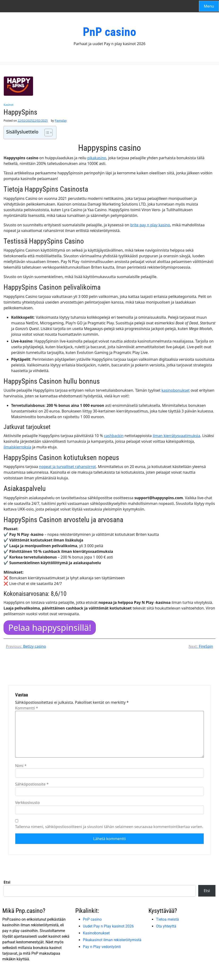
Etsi (7, 882)
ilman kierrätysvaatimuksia (176, 435)
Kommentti (26, 708)
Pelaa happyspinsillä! (49, 627)
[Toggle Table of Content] (46, 133)
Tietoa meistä (167, 919)
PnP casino (109, 32)
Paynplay (61, 120)
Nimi (20, 765)
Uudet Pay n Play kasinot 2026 (108, 926)
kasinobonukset (175, 390)
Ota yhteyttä (166, 926)
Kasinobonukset (96, 933)
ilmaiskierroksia (17, 447)
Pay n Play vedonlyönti (102, 947)
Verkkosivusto (27, 802)
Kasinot (8, 105)
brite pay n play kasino (150, 225)
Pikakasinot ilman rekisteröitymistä (112, 940)
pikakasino (96, 157)
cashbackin (113, 435)
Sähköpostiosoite (32, 784)
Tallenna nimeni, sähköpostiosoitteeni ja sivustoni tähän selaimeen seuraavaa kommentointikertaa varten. (109, 826)
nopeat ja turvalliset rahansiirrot (67, 466)
